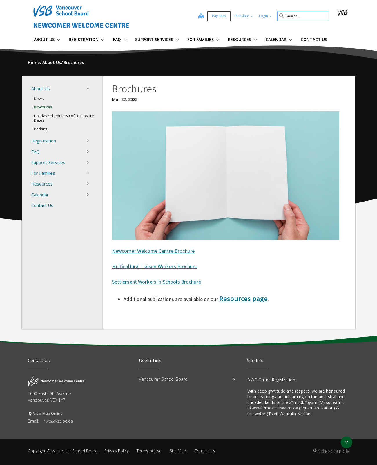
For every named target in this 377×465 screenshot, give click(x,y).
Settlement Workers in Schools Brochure (156, 281)
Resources (242, 39)
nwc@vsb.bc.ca (58, 421)
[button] (89, 88)
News (39, 98)
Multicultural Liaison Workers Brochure (154, 266)
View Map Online (48, 413)
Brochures (43, 107)
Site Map (178, 451)
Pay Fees (219, 15)
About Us (47, 39)
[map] (201, 16)
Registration (86, 39)
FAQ (119, 39)
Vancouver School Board (187, 379)
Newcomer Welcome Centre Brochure (153, 250)
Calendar (279, 39)
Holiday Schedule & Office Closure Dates (64, 118)
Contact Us (314, 39)
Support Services (157, 39)
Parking (40, 128)
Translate (243, 15)
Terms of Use (149, 451)
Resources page (243, 298)
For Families (203, 39)
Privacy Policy (116, 451)
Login (265, 15)
